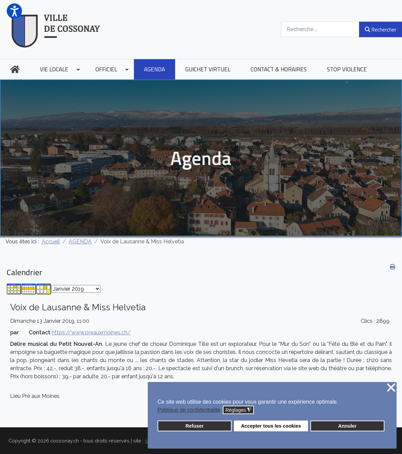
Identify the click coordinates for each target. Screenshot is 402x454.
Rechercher (380, 29)
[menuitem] (15, 69)
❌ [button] (391, 388)
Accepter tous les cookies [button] (271, 426)
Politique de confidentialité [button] (189, 410)
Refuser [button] (194, 426)
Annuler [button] (347, 426)
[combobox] (320, 29)
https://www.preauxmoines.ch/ (91, 332)
